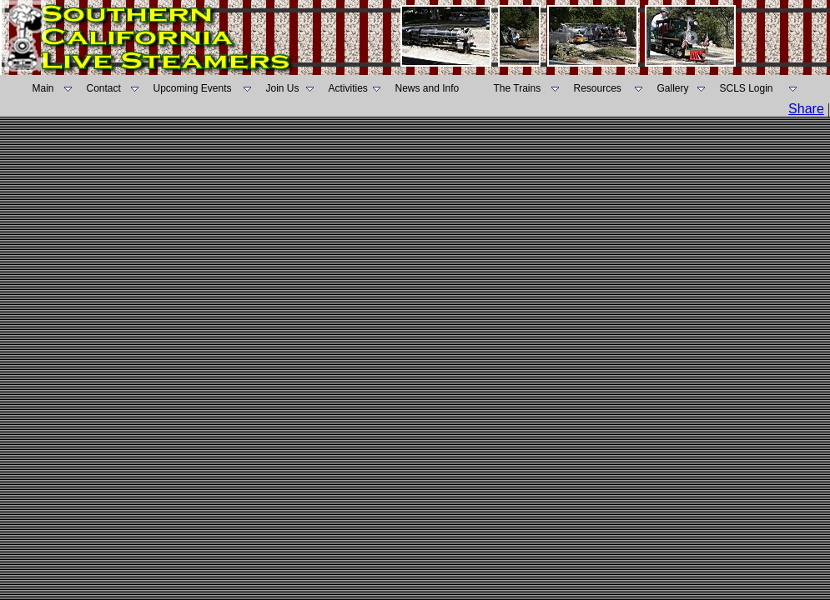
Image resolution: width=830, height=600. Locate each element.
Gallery (673, 88)
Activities (348, 88)
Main (43, 88)
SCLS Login (746, 88)
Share (806, 109)
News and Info (427, 88)
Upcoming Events (192, 88)
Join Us (282, 88)
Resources (597, 88)
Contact (104, 88)
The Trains (517, 88)
